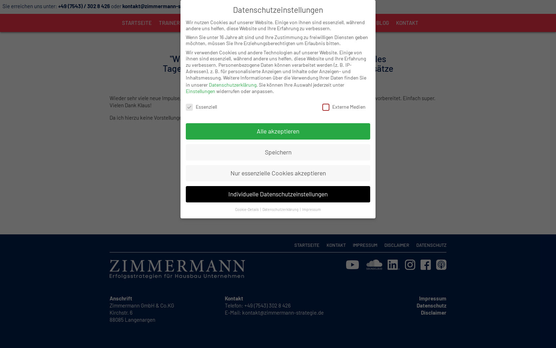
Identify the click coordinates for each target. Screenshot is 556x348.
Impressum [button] (311, 202)
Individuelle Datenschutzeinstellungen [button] (278, 186)
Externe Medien (344, 99)
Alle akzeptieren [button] (278, 123)
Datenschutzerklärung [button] (280, 202)
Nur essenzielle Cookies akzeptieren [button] (278, 165)
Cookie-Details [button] (247, 202)
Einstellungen (200, 84)
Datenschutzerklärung (232, 77)
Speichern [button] (278, 144)
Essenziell (201, 99)
